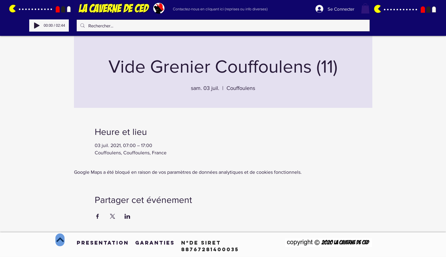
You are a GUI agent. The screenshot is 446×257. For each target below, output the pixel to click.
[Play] (37, 25)
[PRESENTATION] (102, 243)
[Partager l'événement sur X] (112, 216)
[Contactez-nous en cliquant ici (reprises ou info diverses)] (220, 9)
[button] (365, 8)
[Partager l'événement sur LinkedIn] (127, 216)
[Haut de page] (60, 240)
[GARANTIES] (155, 243)
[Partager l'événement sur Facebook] (97, 216)
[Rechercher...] (222, 25)
